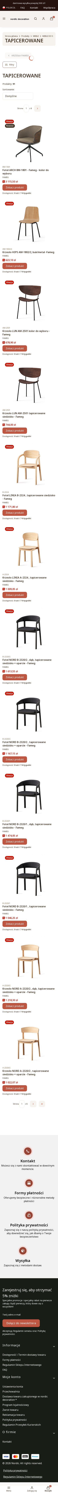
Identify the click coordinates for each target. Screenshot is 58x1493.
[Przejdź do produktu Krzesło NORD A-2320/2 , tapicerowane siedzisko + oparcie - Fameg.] (29, 1041)
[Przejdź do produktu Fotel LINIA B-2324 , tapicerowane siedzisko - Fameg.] (29, 465)
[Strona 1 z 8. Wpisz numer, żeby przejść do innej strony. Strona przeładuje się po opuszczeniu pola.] (26, 108)
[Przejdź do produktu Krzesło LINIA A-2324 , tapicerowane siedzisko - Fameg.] (29, 548)
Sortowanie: (8, 89)
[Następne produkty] (33, 1104)
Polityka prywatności (14, 1419)
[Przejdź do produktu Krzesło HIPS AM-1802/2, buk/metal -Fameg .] (29, 222)
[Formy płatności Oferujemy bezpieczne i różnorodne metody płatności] (29, 1190)
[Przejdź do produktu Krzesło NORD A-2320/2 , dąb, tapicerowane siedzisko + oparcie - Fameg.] (29, 959)
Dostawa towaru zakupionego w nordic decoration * (25, 1398)
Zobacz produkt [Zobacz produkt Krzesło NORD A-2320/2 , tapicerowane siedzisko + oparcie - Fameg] (15, 1088)
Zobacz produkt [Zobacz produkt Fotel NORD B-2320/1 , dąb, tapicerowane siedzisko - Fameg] (15, 841)
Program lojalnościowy (15, 1405)
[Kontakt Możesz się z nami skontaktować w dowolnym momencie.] (28, 1158)
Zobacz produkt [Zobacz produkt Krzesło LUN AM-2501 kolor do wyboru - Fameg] (15, 348)
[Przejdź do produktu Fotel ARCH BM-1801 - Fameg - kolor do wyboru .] (29, 140)
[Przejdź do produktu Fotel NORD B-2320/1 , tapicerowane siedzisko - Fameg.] (29, 876)
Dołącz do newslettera (21, 1323)
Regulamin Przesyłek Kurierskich (21, 1424)
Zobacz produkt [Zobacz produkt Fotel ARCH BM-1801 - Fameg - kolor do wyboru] (15, 187)
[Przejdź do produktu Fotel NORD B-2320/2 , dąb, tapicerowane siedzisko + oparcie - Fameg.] (29, 630)
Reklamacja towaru (13, 1414)
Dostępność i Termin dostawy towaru (24, 1354)
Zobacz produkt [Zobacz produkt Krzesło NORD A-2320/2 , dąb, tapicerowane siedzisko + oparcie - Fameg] (15, 1006)
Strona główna (11, 36)
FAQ (22, 7)
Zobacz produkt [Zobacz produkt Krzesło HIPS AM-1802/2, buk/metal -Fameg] (15, 266)
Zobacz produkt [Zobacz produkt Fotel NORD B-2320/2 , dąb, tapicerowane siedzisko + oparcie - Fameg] (15, 677)
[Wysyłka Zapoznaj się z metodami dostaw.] (22, 1256)
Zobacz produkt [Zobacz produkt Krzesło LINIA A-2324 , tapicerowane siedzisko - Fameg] (15, 595)
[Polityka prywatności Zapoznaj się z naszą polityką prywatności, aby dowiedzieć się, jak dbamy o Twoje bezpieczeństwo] (29, 1224)
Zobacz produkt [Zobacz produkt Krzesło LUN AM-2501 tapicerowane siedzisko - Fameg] (15, 430)
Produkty (25, 36)
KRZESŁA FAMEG (18, 55)
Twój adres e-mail (11, 1314)
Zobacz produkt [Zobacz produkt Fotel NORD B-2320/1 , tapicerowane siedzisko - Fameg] (15, 924)
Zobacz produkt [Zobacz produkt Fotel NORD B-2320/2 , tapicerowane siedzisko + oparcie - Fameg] (15, 759)
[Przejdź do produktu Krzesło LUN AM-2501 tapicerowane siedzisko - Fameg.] (29, 383)
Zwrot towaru (10, 1410)
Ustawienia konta (12, 1386)
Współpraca (49, 7)
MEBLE (36, 36)
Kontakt (34, 7)
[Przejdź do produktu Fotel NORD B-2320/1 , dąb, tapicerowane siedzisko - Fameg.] (29, 794)
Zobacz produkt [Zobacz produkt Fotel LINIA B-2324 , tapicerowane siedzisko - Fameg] (15, 512)
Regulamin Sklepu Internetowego (21, 1365)
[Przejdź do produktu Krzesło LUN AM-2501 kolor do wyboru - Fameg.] (29, 301)
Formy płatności (11, 1360)
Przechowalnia (11, 1391)
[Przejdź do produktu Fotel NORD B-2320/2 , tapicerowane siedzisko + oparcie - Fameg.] (29, 712)
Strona (20, 108)
